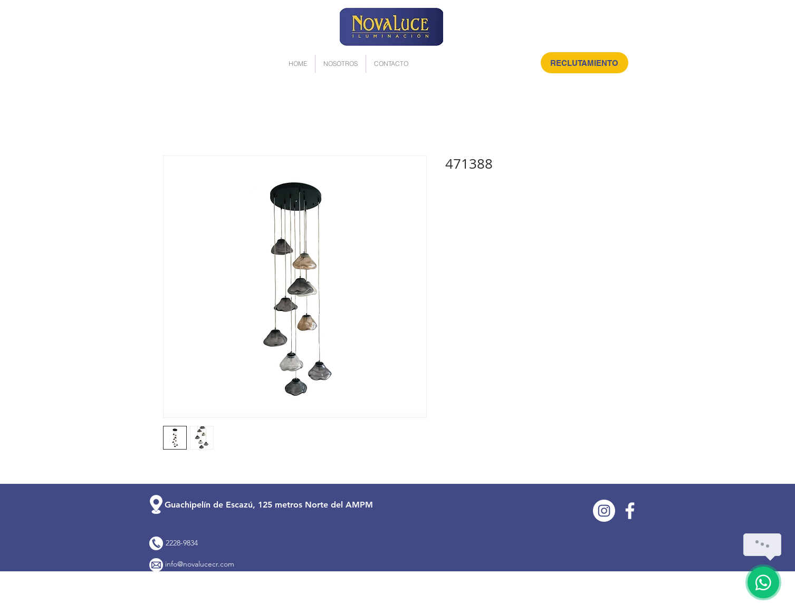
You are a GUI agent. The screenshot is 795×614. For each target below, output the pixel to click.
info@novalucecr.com (199, 564)
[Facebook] (630, 511)
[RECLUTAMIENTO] (584, 63)
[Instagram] (604, 511)
